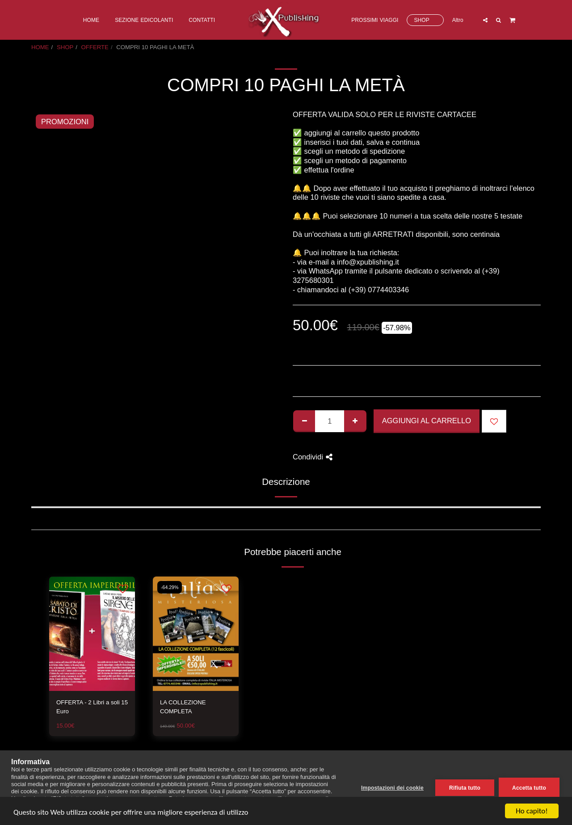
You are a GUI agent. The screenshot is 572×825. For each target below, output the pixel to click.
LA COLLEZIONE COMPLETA (183, 707)
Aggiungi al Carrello (426, 421)
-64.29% (169, 587)
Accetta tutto (529, 788)
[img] (92, 634)
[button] (485, 20)
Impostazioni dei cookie (392, 788)
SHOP (65, 47)
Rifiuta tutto (464, 788)
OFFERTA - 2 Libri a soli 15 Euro (92, 707)
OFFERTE (95, 47)
